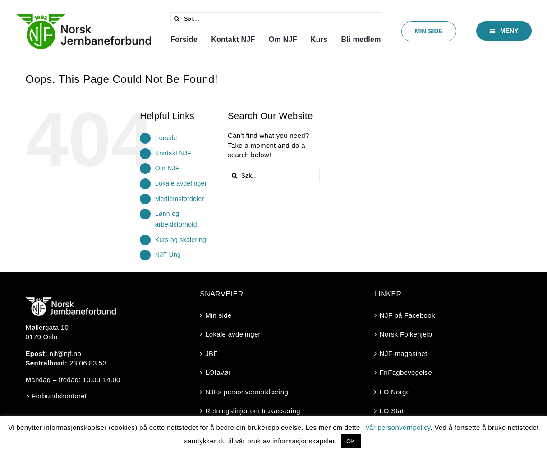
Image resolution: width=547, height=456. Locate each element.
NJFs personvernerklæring (246, 392)
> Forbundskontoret (56, 396)
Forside (166, 137)
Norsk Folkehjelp (406, 334)
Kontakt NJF (173, 153)
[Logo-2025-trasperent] (83, 17)
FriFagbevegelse (406, 372)
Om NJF (167, 168)
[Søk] (177, 18)
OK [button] (350, 441)
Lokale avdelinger (181, 183)
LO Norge (395, 392)
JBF (211, 353)
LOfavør (217, 372)
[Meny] (503, 31)
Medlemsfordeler (179, 198)
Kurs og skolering (180, 239)
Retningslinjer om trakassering (252, 411)
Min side (218, 315)
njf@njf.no (65, 353)
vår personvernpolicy (398, 427)
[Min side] (428, 31)
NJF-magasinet (403, 353)
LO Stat (392, 411)
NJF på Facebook (407, 315)
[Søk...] (276, 18)
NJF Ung (168, 254)
